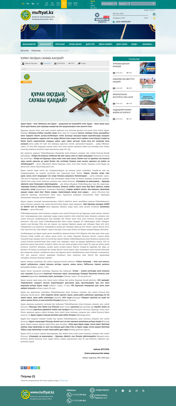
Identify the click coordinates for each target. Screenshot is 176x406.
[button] (101, 13)
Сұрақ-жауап (75, 44)
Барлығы (148, 44)
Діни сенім (121, 44)
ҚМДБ (134, 44)
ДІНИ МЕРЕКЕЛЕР (122, 21)
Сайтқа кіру (63, 380)
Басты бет (25, 50)
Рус (28, 3)
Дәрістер (90, 44)
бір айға (94, 8)
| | (23, 69)
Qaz (33, 3)
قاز (38, 3)
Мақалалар (45, 44)
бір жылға (93, 4)
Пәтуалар (60, 44)
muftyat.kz (46, 63)
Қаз (23, 3)
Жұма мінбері (105, 44)
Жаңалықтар (29, 44)
